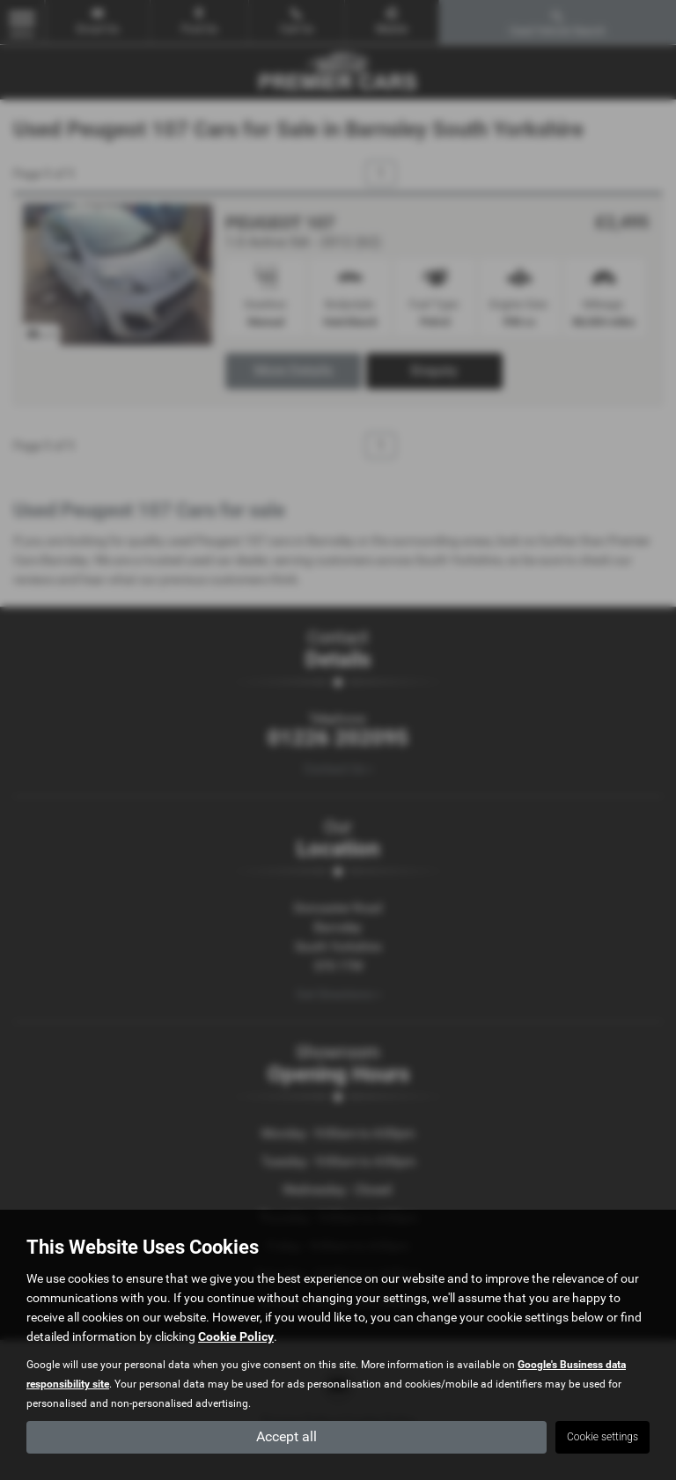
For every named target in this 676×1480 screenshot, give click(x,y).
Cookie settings (602, 1437)
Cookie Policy (236, 1336)
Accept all (286, 1436)
